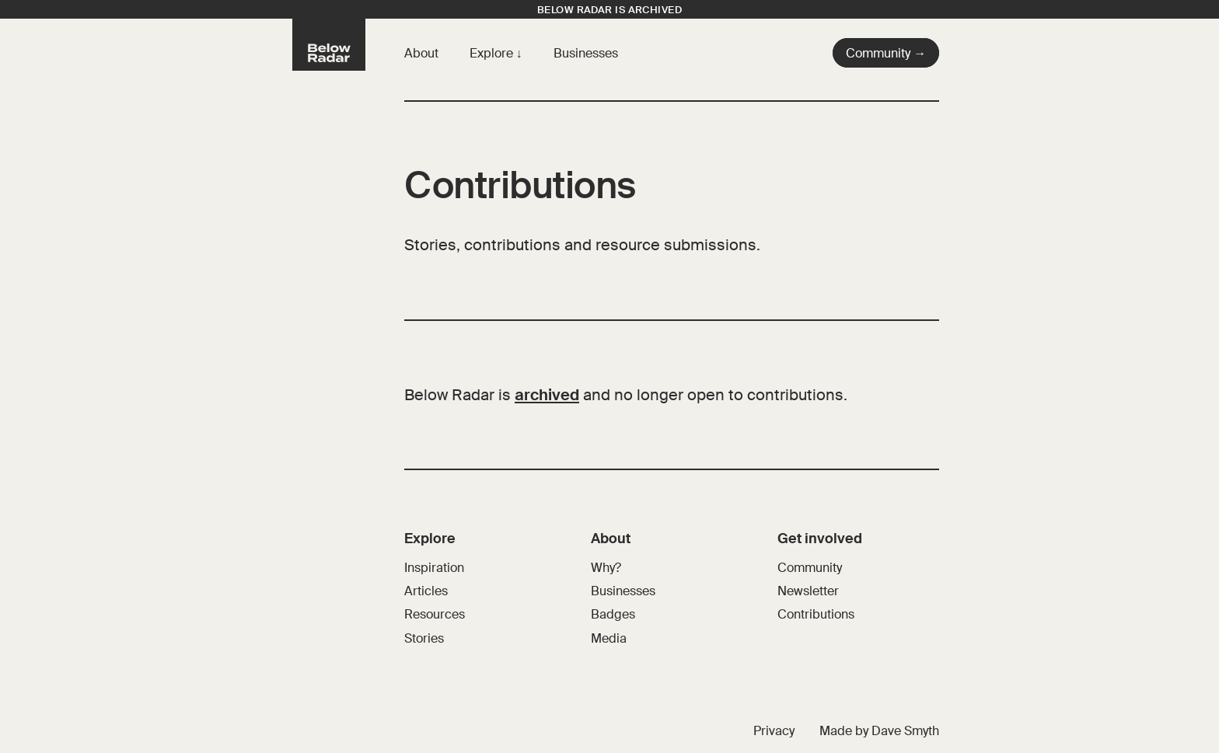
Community (809, 568)
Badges (613, 614)
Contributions (815, 614)
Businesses (586, 53)
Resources (434, 614)
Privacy (774, 731)
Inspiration (434, 568)
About (421, 53)
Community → (886, 53)
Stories (424, 638)
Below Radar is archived (609, 9)
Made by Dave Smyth (879, 731)
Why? (606, 568)
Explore (493, 53)
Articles (426, 591)
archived (547, 395)
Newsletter (808, 591)
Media (609, 638)
